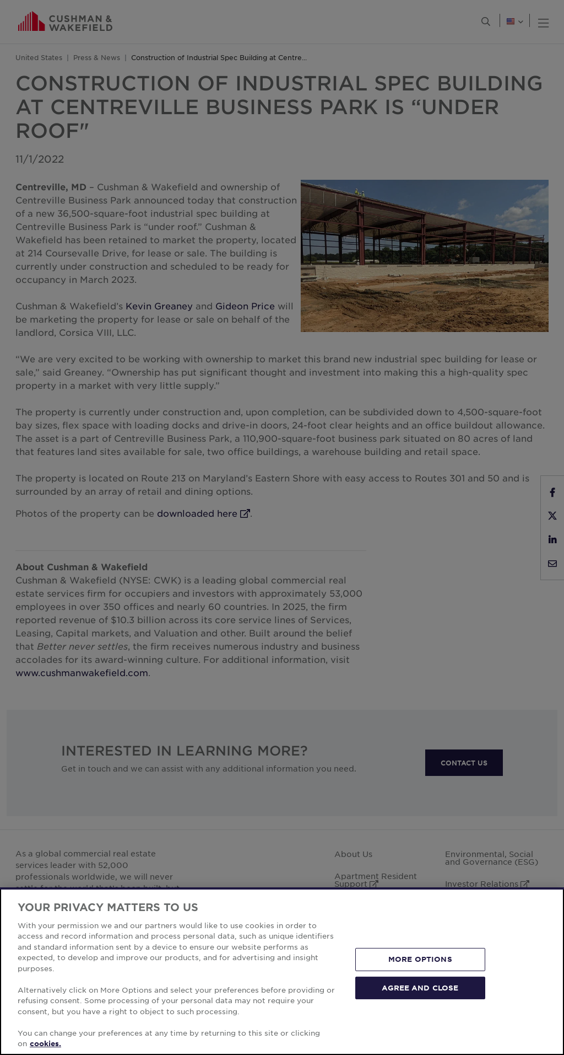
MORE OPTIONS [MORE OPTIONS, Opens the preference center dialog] (420, 959)
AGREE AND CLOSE (420, 987)
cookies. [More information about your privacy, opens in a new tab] (45, 1043)
